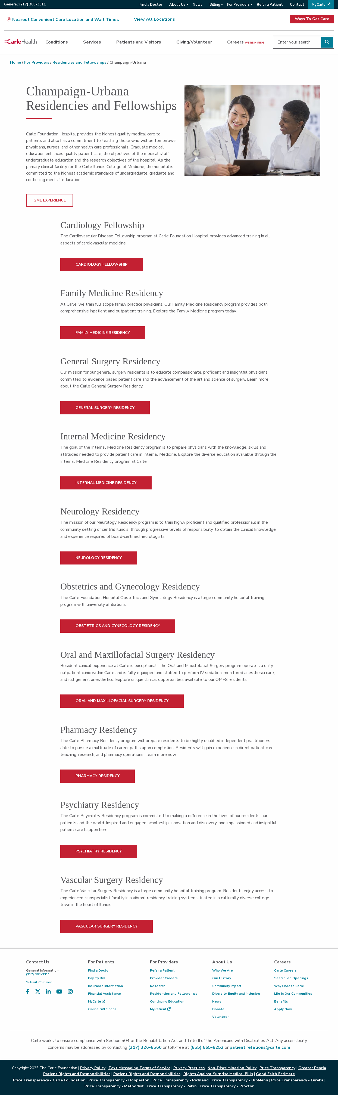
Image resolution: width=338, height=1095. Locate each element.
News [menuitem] (197, 4)
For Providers (36, 62)
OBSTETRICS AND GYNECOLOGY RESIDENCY (118, 625)
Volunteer (220, 1017)
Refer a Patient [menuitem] (270, 4)
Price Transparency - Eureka (297, 1080)
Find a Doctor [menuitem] (150, 4)
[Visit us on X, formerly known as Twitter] (37, 991)
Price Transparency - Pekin (172, 1086)
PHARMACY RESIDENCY (98, 775)
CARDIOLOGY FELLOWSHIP (101, 264)
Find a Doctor (99, 970)
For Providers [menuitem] (238, 4)
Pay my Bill (96, 978)
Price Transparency (277, 1068)
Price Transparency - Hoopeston (119, 1080)
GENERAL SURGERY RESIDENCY (105, 407)
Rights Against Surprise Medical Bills (218, 1074)
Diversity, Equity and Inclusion (236, 993)
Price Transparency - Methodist (114, 1086)
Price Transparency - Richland (180, 1080)
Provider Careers (164, 978)
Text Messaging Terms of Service (139, 1068)
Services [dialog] (92, 42)
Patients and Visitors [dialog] (138, 42)
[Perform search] (327, 42)
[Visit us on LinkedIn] (48, 991)
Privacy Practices (189, 1068)
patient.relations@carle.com (260, 1047)
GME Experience (49, 200)
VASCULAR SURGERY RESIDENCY (106, 926)
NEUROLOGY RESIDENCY (99, 557)
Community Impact (227, 986)
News (216, 1001)
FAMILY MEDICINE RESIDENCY (103, 332)
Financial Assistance (104, 993)
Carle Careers (285, 970)
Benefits (281, 1001)
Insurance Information (105, 986)
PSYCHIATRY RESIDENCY (99, 851)
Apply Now (283, 1009)
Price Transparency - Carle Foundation (49, 1080)
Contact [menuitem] (297, 4)
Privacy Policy (92, 1068)
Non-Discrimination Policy (232, 1068)
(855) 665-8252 (207, 1047)
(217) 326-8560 (145, 1047)
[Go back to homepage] (20, 41)
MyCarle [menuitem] (319, 4)
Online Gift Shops (102, 1009)
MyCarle (96, 1001)
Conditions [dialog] (56, 42)
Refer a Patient (162, 970)
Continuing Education (167, 1001)
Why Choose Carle (289, 986)
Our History (221, 978)
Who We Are (222, 970)
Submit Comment (40, 982)
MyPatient (160, 1009)
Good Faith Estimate (275, 1074)
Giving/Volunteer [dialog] (194, 42)
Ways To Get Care (312, 18)
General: (25, 4)
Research (157, 986)
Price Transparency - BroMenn (240, 1080)
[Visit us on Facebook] (28, 991)
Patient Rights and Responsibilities (146, 1074)
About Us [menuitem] (177, 4)
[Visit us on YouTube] (59, 991)
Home (15, 62)
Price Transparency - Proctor (227, 1086)
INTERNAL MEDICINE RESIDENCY (106, 482)
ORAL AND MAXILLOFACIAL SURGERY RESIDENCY (122, 700)
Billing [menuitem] (214, 4)
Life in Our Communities (293, 993)
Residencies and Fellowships (79, 62)
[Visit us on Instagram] (70, 991)
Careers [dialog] (245, 42)
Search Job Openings (291, 978)
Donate (218, 1009)
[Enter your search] (303, 42)
